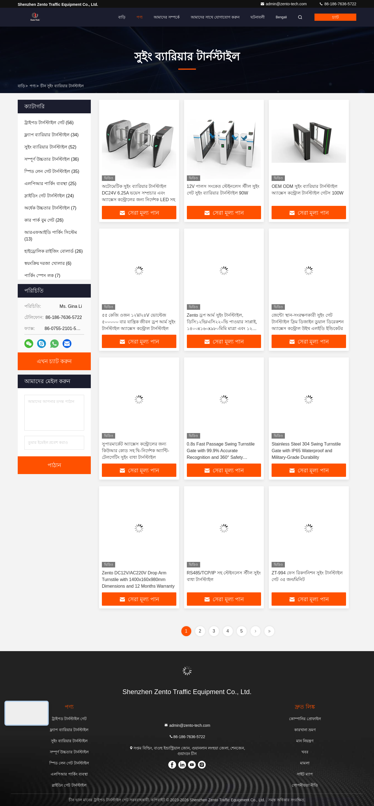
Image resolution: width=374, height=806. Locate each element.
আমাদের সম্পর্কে (167, 17)
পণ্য (139, 17)
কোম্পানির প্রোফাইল (305, 719)
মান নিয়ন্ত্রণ (304, 741)
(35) (51, 171)
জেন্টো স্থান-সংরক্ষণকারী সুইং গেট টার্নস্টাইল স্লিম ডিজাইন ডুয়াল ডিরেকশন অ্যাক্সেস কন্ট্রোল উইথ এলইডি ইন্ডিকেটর (308, 322)
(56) (49, 122)
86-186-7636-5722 (337, 4)
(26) (43, 220)
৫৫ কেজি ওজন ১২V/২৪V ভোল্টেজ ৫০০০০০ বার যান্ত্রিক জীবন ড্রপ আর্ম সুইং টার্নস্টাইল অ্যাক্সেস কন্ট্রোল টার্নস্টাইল (139, 322)
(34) (51, 134)
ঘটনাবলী (258, 17)
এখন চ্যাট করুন (54, 361)
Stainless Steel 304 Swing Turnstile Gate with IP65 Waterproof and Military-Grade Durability (306, 451)
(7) (50, 208)
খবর (304, 752)
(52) (50, 147)
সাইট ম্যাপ (305, 774)
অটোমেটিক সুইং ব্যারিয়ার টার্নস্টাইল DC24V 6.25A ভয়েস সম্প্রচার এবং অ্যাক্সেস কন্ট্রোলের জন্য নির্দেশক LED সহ (138, 193)
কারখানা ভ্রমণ (305, 730)
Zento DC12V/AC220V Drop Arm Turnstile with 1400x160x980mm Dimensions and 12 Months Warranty (138, 579)
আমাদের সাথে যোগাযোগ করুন (215, 17)
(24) (49, 195)
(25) (50, 183)
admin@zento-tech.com (284, 4)
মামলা (304, 763)
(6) (47, 263)
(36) (51, 159)
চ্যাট (335, 17)
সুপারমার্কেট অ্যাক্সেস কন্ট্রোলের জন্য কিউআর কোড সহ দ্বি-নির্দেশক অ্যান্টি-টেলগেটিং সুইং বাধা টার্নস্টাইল (135, 451)
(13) (50, 235)
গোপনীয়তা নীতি (305, 785)
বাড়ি (121, 17)
